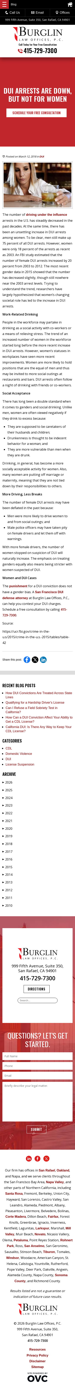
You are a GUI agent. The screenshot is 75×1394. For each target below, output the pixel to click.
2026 (7, 782)
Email (37, 12)
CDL (9, 748)
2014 (7, 874)
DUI (42, 156)
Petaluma (21, 1240)
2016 (7, 859)
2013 (7, 882)
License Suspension (20, 764)
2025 (7, 790)
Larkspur (42, 1228)
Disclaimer (37, 1361)
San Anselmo (34, 1246)
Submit (36, 1129)
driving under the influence (46, 214)
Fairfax (53, 1216)
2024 (7, 798)
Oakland (63, 1170)
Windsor (12, 1258)
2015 (7, 867)
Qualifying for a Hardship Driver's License (35, 702)
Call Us (12, 12)
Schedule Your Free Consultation (36, 112)
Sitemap (37, 1367)
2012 (7, 890)
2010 (7, 905)
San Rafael (47, 1170)
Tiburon (49, 1252)
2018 (7, 844)
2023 (7, 805)
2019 (7, 836)
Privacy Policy (37, 1355)
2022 (7, 813)
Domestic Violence (19, 753)
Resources (37, 1349)
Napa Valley (55, 1182)
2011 (7, 898)
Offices (62, 12)
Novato (40, 1234)
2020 (7, 828)
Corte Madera (15, 1216)
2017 (7, 851)
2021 (7, 821)
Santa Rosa (14, 1193)
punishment (18, 586)
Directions (36, 989)
